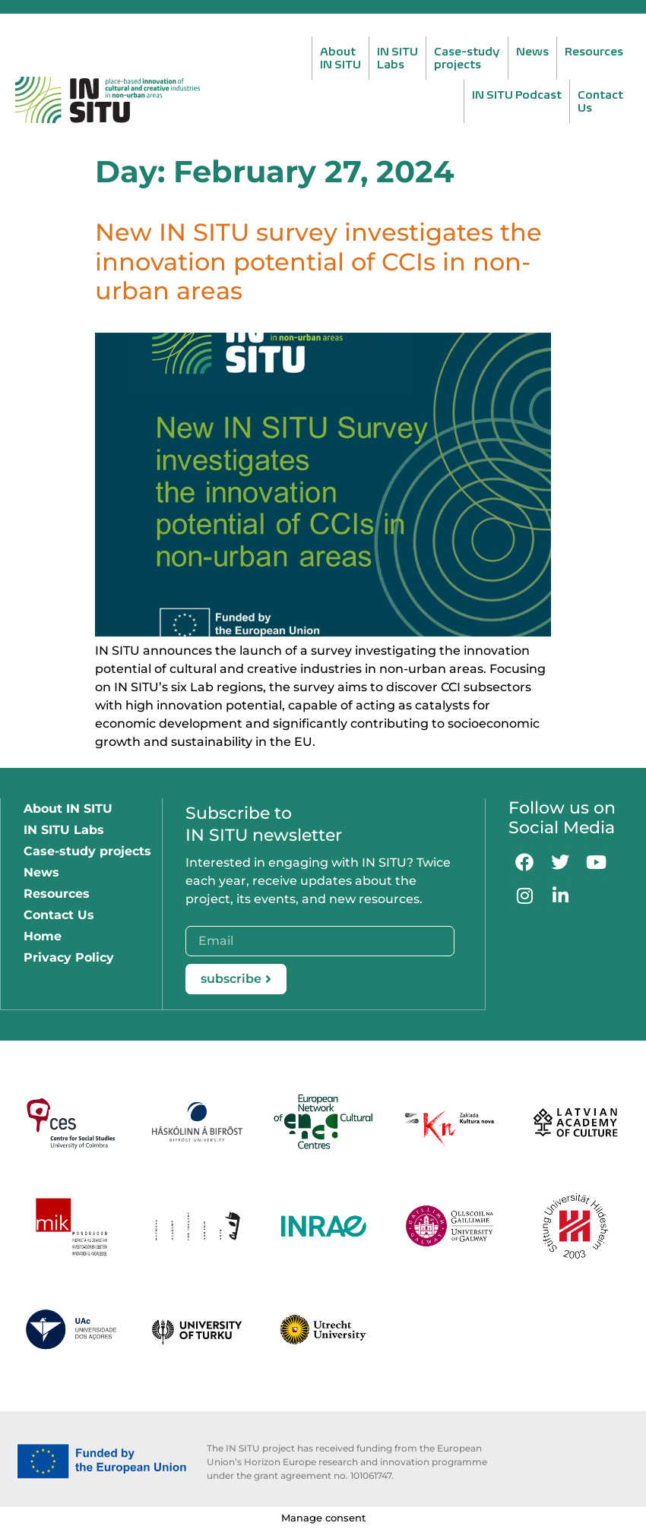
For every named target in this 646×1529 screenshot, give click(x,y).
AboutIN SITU (340, 57)
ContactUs (600, 101)
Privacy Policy (69, 957)
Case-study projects (87, 851)
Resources (594, 51)
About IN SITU (68, 808)
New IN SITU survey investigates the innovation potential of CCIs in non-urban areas (318, 261)
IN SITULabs (397, 57)
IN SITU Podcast (517, 94)
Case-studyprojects (467, 57)
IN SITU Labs (64, 830)
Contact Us (59, 915)
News (532, 51)
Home (43, 936)
